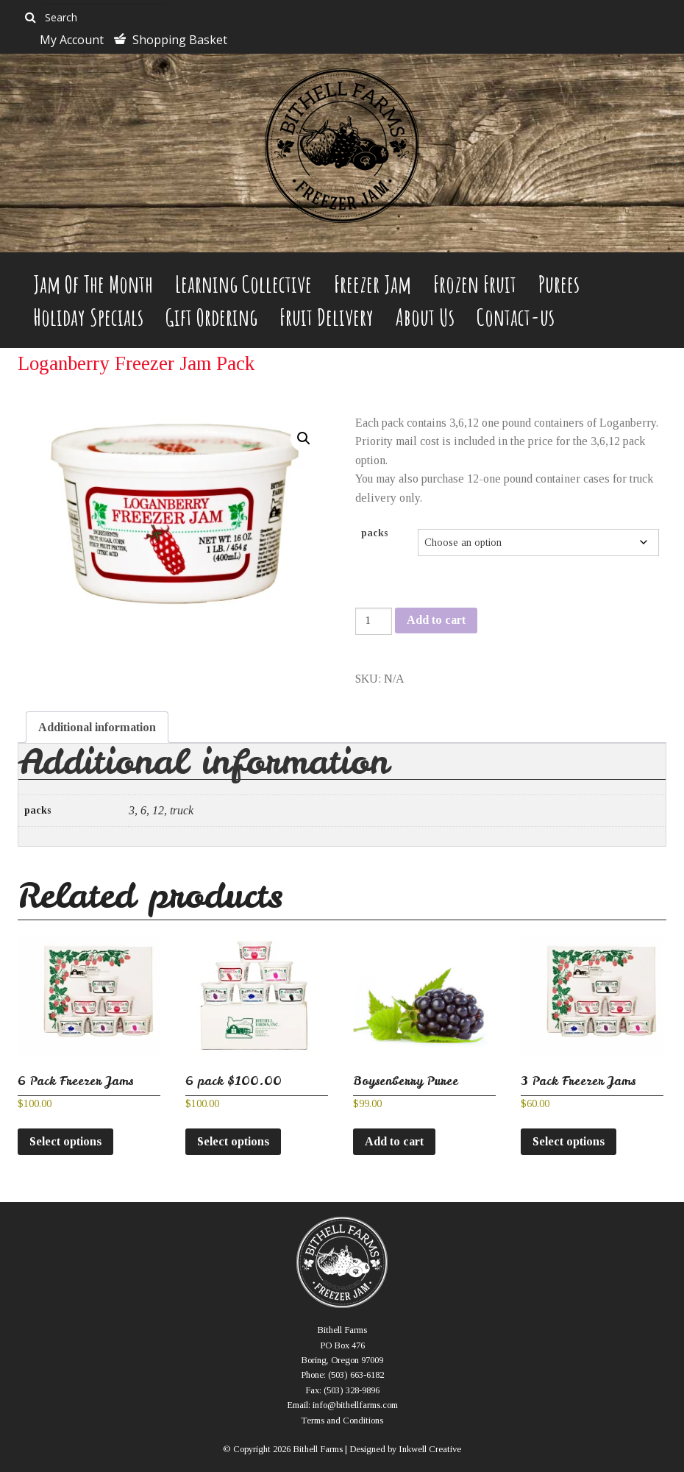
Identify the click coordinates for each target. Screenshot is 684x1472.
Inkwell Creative (430, 1449)
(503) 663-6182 (356, 1375)
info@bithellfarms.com (355, 1405)
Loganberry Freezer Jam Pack (136, 363)
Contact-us (516, 317)
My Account (72, 40)
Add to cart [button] (394, 1141)
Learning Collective (243, 284)
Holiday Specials (88, 317)
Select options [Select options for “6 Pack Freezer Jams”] (65, 1141)
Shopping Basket (179, 40)
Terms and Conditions (342, 1420)
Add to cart (436, 620)
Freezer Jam (372, 284)
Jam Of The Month (93, 284)
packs (374, 532)
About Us (425, 317)
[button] (304, 438)
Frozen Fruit (474, 284)
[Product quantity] (374, 621)
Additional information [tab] (97, 727)
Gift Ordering (211, 317)
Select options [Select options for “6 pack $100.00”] (233, 1141)
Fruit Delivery (326, 317)
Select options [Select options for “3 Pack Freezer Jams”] (568, 1141)
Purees (559, 284)
